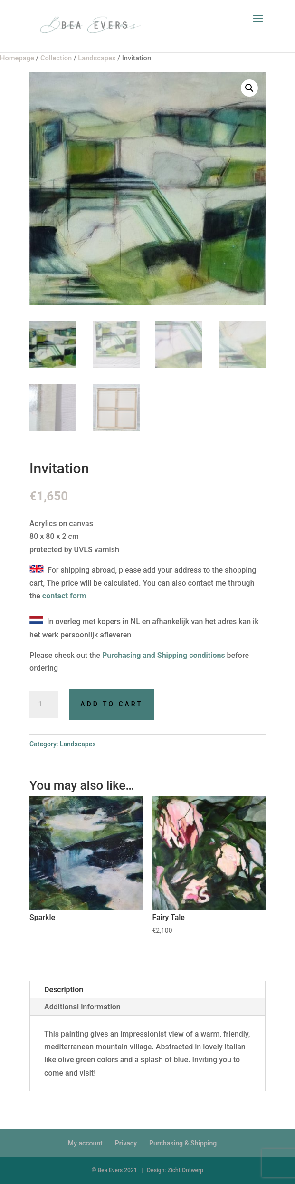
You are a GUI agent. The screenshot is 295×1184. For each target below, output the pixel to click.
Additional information (82, 1006)
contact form (64, 595)
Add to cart (111, 704)
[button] (249, 88)
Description (63, 989)
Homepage (17, 58)
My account (85, 1143)
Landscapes (77, 744)
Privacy (126, 1143)
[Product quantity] (43, 704)
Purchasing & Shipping (183, 1143)
